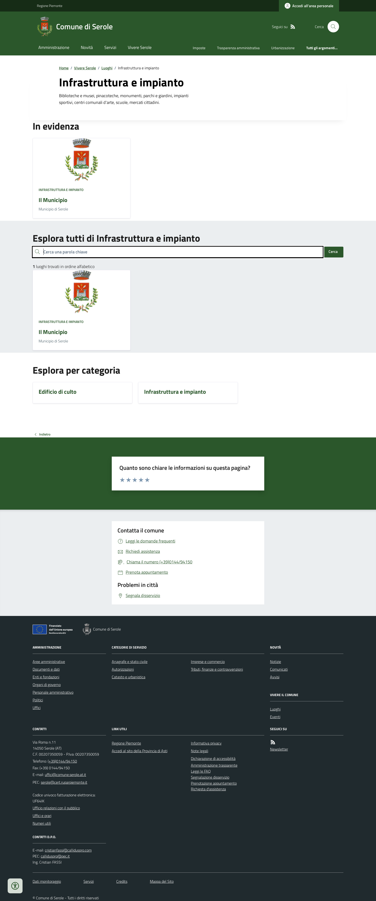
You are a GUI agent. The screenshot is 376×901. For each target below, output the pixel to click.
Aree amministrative (49, 661)
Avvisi (274, 677)
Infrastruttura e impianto (61, 189)
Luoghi (106, 68)
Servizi (110, 47)
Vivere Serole (140, 47)
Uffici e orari (42, 815)
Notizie (275, 661)
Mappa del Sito (162, 881)
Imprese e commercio (208, 661)
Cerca (333, 251)
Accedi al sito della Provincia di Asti (139, 751)
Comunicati (279, 669)
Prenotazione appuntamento (214, 783)
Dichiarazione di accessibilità (213, 758)
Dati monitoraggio (47, 881)
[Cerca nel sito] (331, 26)
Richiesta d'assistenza (208, 789)
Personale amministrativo (53, 692)
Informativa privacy (206, 743)
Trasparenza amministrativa (238, 48)
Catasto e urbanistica (128, 677)
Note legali (199, 751)
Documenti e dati (46, 669)
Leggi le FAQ (201, 771)
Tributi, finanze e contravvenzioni (217, 669)
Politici (38, 700)
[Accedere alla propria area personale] (309, 6)
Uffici (37, 707)
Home (64, 68)
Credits (121, 881)
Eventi (275, 717)
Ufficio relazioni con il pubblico (56, 808)
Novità (87, 47)
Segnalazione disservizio (210, 777)
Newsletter (279, 749)
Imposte (199, 48)
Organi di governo (47, 684)
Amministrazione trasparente (214, 765)
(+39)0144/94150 (62, 761)
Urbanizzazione (283, 48)
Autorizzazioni (123, 669)
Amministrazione (53, 47)
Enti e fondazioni (46, 677)
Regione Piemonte (49, 5)
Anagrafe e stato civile (129, 661)
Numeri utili (42, 823)
